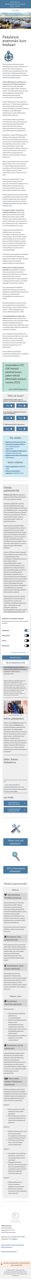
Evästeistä (15, 1275)
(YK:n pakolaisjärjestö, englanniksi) (15, 446)
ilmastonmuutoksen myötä (11, 77)
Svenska (17, 6)
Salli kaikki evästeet (15, 657)
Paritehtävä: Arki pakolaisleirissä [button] (12, 938)
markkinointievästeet (11, 787)
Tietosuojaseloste (22, 1273)
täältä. (15, 791)
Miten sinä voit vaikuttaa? (16, 842)
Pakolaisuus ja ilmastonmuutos (16, 442)
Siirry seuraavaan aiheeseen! (16, 870)
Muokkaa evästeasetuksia (18, 652)
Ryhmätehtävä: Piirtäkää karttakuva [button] (12, 896)
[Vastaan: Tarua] (22, 405)
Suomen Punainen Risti (15, 667)
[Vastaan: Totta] (9, 405)
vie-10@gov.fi (13, 1239)
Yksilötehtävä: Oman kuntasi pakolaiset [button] (14, 967)
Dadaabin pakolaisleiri (9, 203)
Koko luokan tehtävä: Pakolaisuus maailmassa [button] (13, 1081)
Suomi (12, 6)
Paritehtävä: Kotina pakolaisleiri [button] (13, 1047)
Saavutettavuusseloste (10, 1273)
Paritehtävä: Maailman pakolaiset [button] (13, 1002)
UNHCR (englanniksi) (20, 389)
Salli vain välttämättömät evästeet (15, 662)
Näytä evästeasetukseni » (9, 1251)
